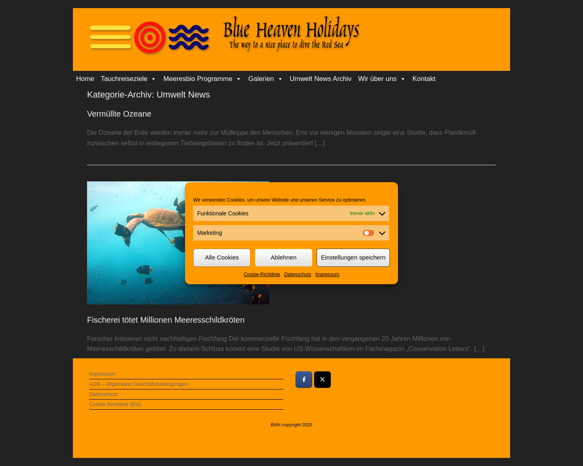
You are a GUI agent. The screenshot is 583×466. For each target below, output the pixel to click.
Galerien (265, 79)
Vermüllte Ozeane (119, 113)
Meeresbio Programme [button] (202, 79)
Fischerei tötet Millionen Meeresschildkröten (166, 319)
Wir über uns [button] (382, 79)
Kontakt (424, 79)
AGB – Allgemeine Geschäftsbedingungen (138, 384)
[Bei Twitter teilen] (322, 379)
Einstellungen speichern (353, 257)
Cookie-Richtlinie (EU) (115, 404)
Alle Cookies (221, 257)
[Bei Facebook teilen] (304, 379)
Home (85, 79)
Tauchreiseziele (129, 79)
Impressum (327, 274)
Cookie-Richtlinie (262, 274)
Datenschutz (297, 274)
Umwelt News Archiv (321, 79)
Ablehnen (283, 257)
